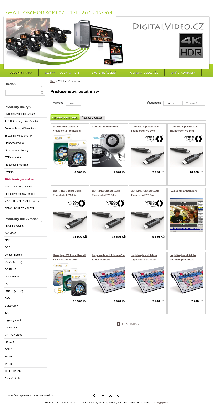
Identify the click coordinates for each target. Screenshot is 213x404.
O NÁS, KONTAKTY (183, 72)
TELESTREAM (13, 371)
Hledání (11, 84)
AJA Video (10, 233)
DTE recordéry (13, 157)
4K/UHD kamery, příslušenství (21, 121)
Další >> (134, 324)
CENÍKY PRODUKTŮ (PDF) (62, 72)
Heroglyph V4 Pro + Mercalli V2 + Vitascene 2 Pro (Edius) (69, 259)
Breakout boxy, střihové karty (21, 128)
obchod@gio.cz (159, 402)
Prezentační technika (16, 164)
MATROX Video (13, 334)
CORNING (10, 269)
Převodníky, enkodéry (16, 150)
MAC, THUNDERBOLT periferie (22, 201)
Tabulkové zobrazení (65, 117)
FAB (7, 283)
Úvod (52, 81)
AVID (7, 247)
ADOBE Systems (14, 225)
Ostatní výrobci (13, 378)
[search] (42, 92)
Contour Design (13, 254)
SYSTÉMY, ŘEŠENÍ (104, 72)
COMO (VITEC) (13, 262)
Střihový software (14, 143)
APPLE (9, 240)
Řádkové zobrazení (92, 117)
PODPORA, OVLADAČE (143, 72)
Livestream (11, 327)
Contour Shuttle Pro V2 (105, 126)
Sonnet (8, 356)
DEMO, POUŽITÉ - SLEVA (19, 208)
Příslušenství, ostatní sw (19, 179)
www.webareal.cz (43, 395)
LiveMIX (9, 172)
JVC (7, 313)
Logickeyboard (13, 320)
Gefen (8, 298)
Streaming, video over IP (18, 135)
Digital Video (12, 276)
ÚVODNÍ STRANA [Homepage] (21, 72)
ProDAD (9, 342)
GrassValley (11, 305)
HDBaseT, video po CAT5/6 (20, 113)
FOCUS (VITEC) (14, 291)
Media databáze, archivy (18, 186)
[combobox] (172, 103)
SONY (8, 349)
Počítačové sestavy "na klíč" (20, 193)
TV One (9, 363)
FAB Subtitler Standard (183, 191)
